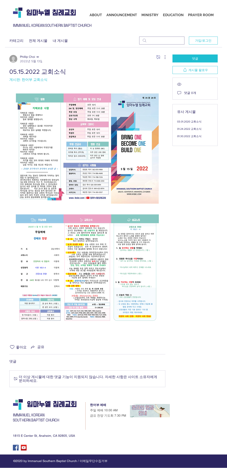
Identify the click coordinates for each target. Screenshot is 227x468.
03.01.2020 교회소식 (189, 121)
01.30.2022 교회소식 (189, 136)
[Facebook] (16, 448)
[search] (161, 41)
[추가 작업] (162, 57)
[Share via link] (37, 347)
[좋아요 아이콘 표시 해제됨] (12, 347)
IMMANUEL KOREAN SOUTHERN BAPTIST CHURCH (52, 25)
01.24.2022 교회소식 (189, 128)
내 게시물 (60, 40)
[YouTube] (24, 448)
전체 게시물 (38, 40)
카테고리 (16, 40)
